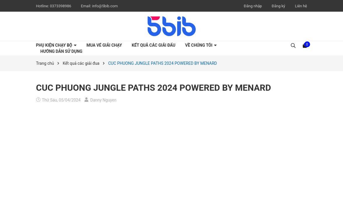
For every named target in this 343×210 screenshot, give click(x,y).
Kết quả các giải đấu (153, 45)
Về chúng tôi (199, 45)
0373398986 (61, 6)
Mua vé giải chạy (104, 45)
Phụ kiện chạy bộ (54, 45)
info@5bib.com (105, 6)
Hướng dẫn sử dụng (61, 51)
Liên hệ (301, 6)
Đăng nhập (253, 6)
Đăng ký (278, 6)
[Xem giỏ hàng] (304, 45)
